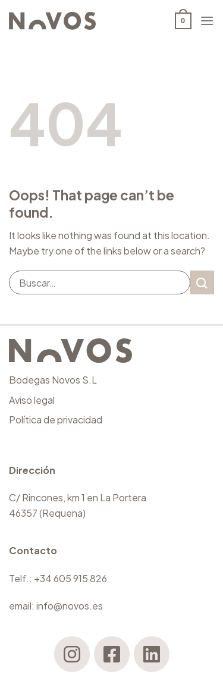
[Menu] (207, 20)
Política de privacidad (55, 419)
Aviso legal (32, 400)
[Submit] (202, 282)
